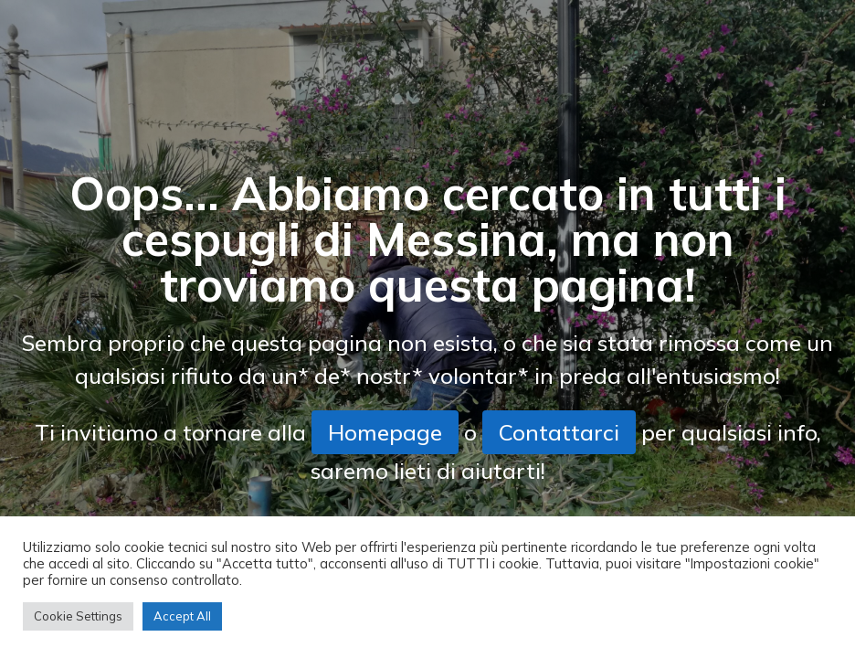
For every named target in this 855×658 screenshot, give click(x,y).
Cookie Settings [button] (78, 616)
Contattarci (559, 432)
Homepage (385, 432)
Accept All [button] (182, 616)
